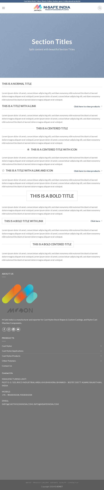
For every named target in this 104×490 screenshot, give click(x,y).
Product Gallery (41, 483)
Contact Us (7, 366)
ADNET (59, 486)
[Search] (100, 8)
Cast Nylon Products (11, 356)
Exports (54, 483)
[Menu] (3, 8)
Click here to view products (88, 106)
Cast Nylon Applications (12, 351)
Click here (96, 221)
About (28, 483)
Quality (62, 483)
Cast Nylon (7, 346)
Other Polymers (9, 361)
